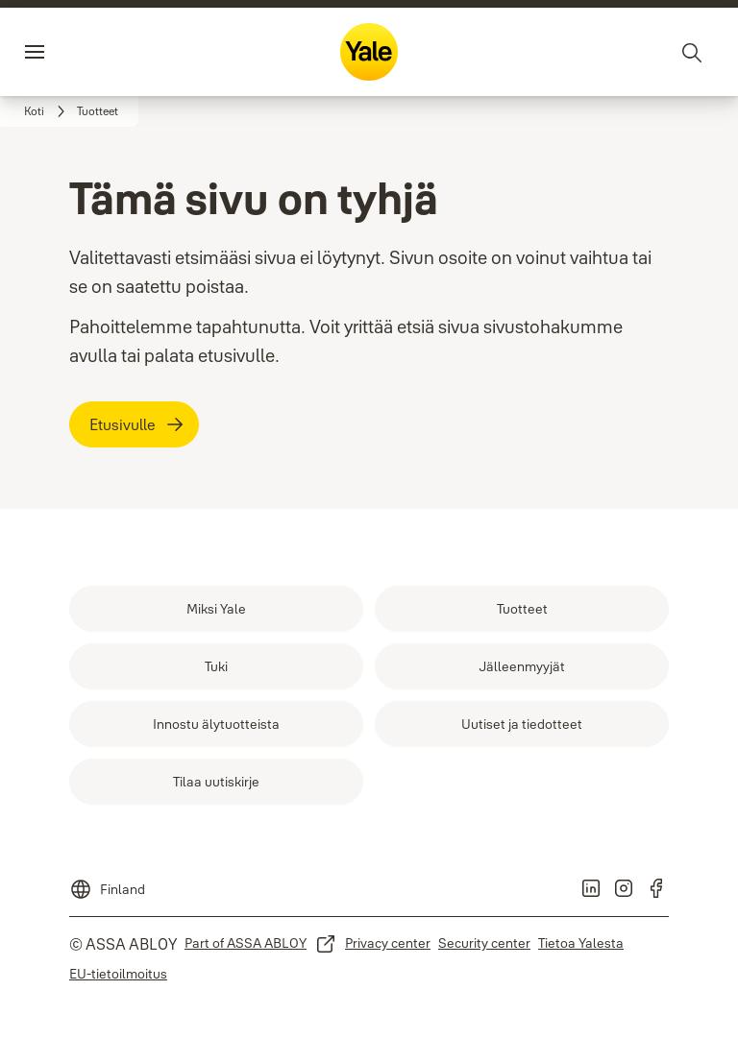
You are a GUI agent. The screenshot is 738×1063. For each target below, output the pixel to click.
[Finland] (107, 883)
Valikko (71, 51)
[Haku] (693, 52)
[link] (47, 111)
